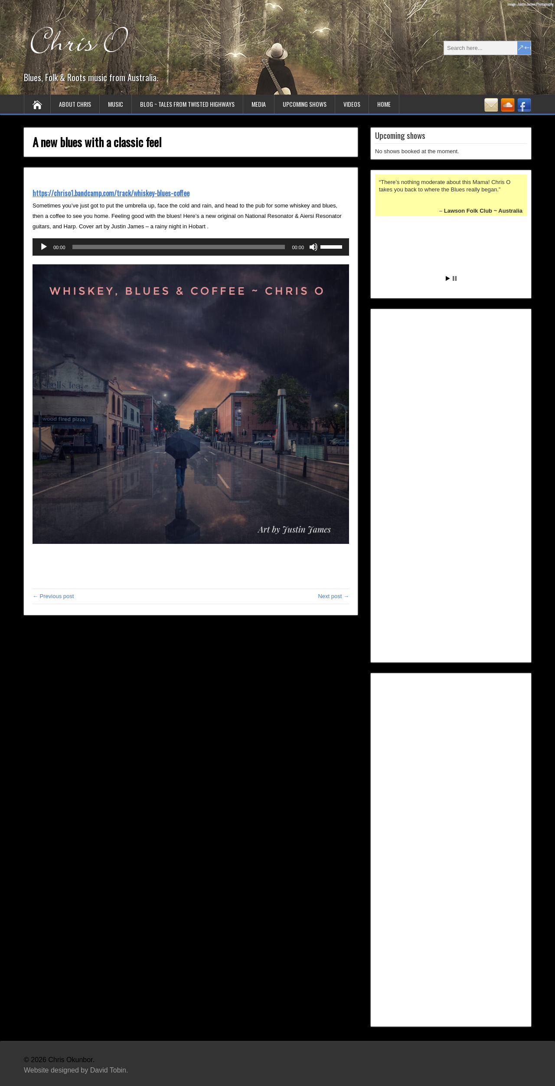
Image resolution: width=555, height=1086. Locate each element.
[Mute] (313, 247)
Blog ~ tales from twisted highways (187, 104)
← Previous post (53, 596)
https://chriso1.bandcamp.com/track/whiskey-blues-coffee (111, 193)
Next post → (333, 596)
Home (384, 104)
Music (115, 104)
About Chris (75, 104)
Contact (491, 105)
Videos (351, 104)
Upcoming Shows (304, 104)
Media (258, 104)
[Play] (43, 247)
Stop (455, 278)
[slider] (178, 247)
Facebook (524, 105)
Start (448, 278)
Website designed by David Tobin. (76, 1070)
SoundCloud (508, 105)
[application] (191, 247)
